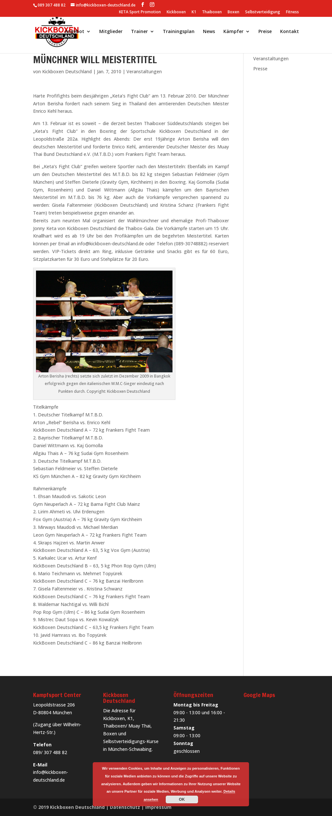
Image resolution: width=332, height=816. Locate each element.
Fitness (292, 12)
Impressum (158, 807)
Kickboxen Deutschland (67, 71)
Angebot (74, 31)
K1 (194, 12)
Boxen (233, 12)
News (209, 31)
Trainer (139, 31)
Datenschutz (125, 807)
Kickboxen (176, 12)
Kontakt (289, 31)
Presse (260, 68)
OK (182, 799)
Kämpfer (233, 31)
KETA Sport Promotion (140, 12)
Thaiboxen (212, 12)
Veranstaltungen (144, 71)
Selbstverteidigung (262, 12)
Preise (265, 31)
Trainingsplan (179, 31)
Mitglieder (111, 31)
